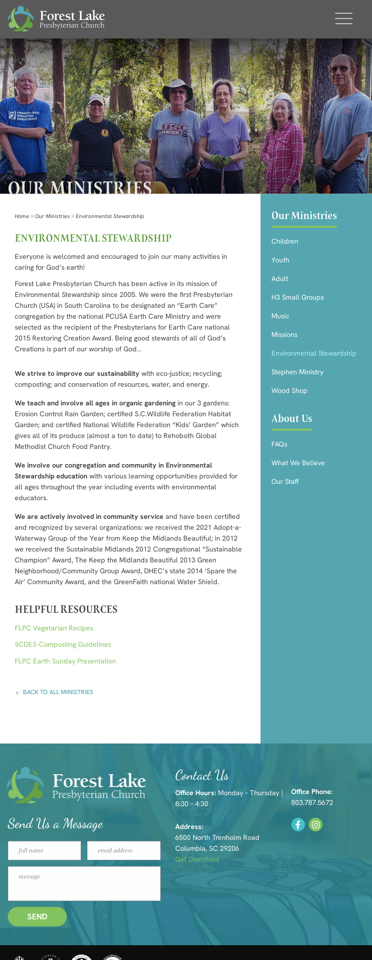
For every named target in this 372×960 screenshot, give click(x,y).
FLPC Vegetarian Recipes (54, 627)
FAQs (279, 444)
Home (22, 216)
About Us (291, 418)
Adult (279, 278)
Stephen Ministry (297, 371)
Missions (284, 334)
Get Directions (282, 859)
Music (280, 315)
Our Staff (285, 481)
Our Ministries (52, 216)
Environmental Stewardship (313, 353)
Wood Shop (289, 390)
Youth (280, 259)
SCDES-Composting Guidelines (63, 644)
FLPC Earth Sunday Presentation (65, 660)
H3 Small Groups (297, 297)
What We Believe (298, 462)
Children (284, 241)
